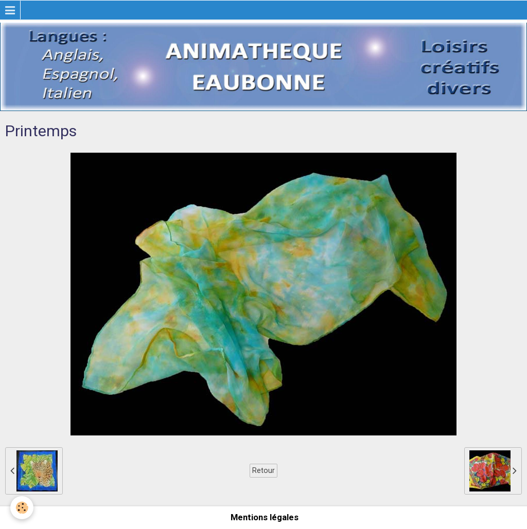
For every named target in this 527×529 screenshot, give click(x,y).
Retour (263, 470)
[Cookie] (21, 507)
